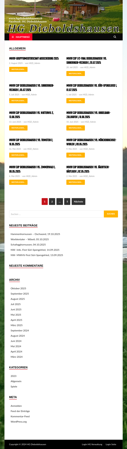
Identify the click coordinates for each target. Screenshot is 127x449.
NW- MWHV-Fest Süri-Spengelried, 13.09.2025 (37, 255)
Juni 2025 (16, 309)
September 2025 (20, 293)
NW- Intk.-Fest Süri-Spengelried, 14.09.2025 (35, 249)
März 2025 (17, 325)
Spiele (14, 386)
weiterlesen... (17, 68)
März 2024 (17, 356)
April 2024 (16, 351)
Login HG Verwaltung (92, 444)
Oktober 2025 (18, 288)
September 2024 (20, 330)
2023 (13, 375)
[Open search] (115, 37)
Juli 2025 (16, 304)
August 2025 (18, 298)
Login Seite (111, 444)
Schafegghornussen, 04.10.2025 (28, 244)
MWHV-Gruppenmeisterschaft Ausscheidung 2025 (34, 58)
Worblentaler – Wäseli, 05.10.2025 (30, 239)
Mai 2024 (16, 346)
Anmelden (16, 405)
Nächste (78, 201)
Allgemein (16, 381)
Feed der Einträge (20, 411)
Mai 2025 (16, 314)
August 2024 (18, 335)
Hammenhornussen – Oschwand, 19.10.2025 (35, 233)
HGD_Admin (34, 63)
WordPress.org (19, 421)
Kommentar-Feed (20, 416)
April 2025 (16, 319)
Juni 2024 (16, 340)
